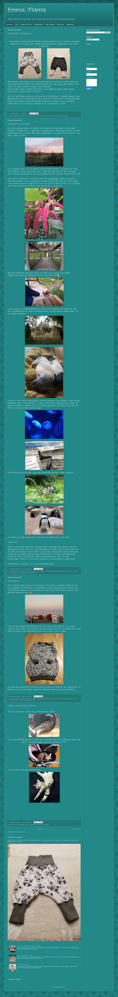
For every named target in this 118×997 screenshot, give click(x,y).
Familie (29, 571)
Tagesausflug (54, 571)
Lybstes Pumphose (28, 116)
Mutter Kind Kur (48, 698)
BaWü (25, 571)
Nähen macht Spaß (63, 116)
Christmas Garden (46, 183)
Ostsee (21, 700)
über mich (60, 25)
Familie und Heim (26, 25)
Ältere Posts (76, 829)
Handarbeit (34, 698)
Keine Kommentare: (26, 569)
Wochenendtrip (12, 573)
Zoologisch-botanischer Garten (28, 573)
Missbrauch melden (14, 979)
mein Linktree (50, 25)
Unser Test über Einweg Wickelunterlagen (29, 946)
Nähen (35, 116)
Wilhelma (22, 135)
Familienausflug (35, 571)
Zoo (18, 573)
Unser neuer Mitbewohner (22, 705)
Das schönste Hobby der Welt (20, 698)
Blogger (63, 987)
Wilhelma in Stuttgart (19, 124)
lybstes (42, 82)
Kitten (36, 824)
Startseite (9, 25)
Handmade (41, 698)
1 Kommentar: (23, 113)
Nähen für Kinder (41, 116)
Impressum (70, 25)
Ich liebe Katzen (20, 824)
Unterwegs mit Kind (63, 571)
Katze (26, 824)
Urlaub (70, 571)
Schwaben (42, 571)
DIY (16, 25)
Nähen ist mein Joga (52, 116)
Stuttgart (47, 571)
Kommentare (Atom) (21, 832)
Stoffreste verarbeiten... (20, 33)
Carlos (14, 824)
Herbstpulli (13, 581)
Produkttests (38, 25)
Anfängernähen (16, 116)
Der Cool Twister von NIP (24, 955)
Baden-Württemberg (17, 571)
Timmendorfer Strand (29, 700)
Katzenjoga (31, 824)
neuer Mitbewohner (43, 824)
